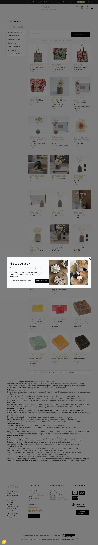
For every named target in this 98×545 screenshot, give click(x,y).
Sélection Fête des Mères (58, 499)
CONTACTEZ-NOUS (34, 516)
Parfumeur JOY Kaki (58, 214)
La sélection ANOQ (14, 54)
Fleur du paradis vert (58, 67)
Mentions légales (33, 498)
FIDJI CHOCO (79, 248)
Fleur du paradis (36, 100)
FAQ (29, 500)
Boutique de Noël (56, 495)
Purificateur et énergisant (81, 284)
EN (92, 2)
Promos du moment (57, 493)
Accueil (10, 21)
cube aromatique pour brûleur (37, 323)
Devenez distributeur (82, 512)
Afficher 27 (83, 40)
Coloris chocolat (60, 177)
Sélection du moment (57, 491)
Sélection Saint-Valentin (57, 497)
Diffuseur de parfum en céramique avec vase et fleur (59, 102)
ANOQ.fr (32, 539)
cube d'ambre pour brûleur (60, 358)
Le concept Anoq (33, 491)
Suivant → (71, 372)
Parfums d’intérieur (14, 36)
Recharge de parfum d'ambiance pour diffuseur (37, 285)
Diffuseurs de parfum (15, 32)
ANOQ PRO (81, 2)
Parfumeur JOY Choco (36, 214)
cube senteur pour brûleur (59, 323)
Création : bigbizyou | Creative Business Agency (63, 539)
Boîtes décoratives (14, 47)
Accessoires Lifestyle (14, 50)
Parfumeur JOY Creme (80, 214)
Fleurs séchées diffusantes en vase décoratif (82, 103)
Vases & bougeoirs (14, 39)
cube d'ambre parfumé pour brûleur (37, 359)
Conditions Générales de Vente (36, 495)
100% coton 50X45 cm (37, 67)
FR (89, 2)
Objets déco (12, 43)
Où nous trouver (33, 493)
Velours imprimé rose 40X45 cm (81, 67)
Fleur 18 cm (82, 140)
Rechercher (80, 34)
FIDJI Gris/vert (57, 248)
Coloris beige (36, 249)
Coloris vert (38, 177)
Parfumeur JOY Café (80, 179)
